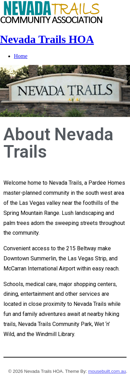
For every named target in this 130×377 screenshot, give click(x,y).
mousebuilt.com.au (107, 371)
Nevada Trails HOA (47, 39)
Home (20, 56)
